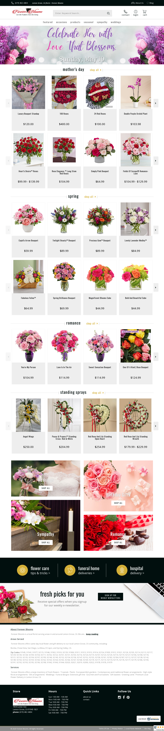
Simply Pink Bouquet (100, 171)
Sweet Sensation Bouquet (100, 367)
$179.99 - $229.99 (135, 447)
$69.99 (64, 308)
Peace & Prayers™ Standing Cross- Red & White (64, 437)
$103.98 (136, 124)
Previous (8, 103)
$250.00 (28, 447)
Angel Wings (28, 436)
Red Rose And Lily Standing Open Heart (100, 437)
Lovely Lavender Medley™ (136, 240)
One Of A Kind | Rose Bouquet (136, 367)
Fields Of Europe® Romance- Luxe (135, 172)
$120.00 (28, 124)
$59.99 (28, 251)
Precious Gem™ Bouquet (100, 240)
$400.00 (64, 124)
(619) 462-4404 (21, 3)
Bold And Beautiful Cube (135, 297)
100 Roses (64, 113)
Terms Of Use (104, 728)
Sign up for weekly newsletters (110, 596)
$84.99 (135, 251)
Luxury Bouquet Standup (28, 113)
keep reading (92, 634)
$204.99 (64, 447)
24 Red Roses (100, 113)
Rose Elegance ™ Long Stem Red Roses (64, 172)
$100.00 (100, 124)
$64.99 (100, 181)
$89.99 (64, 251)
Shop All (94, 70)
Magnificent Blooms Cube (100, 297)
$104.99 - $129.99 (135, 181)
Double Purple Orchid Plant (135, 113)
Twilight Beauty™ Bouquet (64, 240)
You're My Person (28, 367)
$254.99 (100, 447)
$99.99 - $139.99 (28, 181)
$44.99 (100, 308)
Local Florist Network (133, 728)
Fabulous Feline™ (28, 297)
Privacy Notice (117, 728)
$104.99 (64, 181)
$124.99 (136, 377)
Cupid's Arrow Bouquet (28, 240)
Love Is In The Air (64, 367)
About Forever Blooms (22, 629)
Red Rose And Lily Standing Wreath (136, 437)
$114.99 (64, 377)
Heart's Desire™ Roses (28, 171)
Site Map (147, 728)
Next (156, 103)
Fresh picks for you (62, 598)
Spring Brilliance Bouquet (64, 297)
